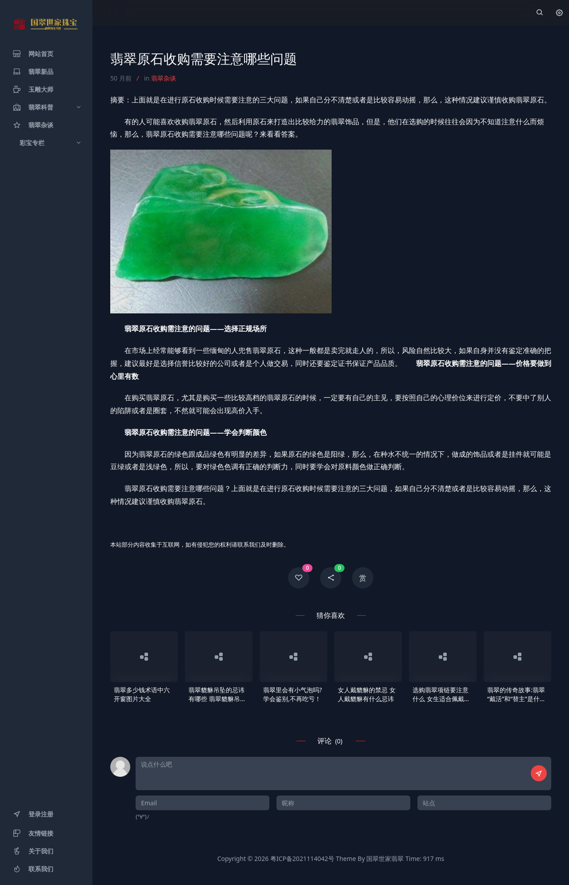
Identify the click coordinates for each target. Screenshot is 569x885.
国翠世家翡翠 (385, 858)
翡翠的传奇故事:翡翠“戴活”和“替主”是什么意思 (516, 694)
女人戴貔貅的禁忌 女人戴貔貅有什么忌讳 (367, 694)
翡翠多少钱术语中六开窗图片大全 (142, 694)
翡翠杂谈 (163, 78)
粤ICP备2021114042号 (302, 858)
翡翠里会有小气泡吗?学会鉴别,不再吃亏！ (292, 694)
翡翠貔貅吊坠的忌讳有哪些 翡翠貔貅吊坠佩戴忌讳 (217, 694)
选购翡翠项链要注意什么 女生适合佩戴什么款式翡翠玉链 (441, 694)
